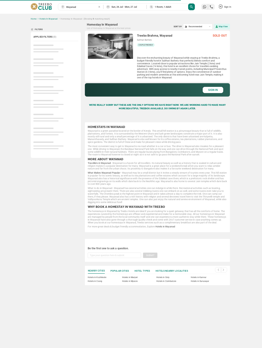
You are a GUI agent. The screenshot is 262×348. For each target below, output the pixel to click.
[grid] (157, 63)
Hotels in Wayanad (165, 226)
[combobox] (82, 7)
